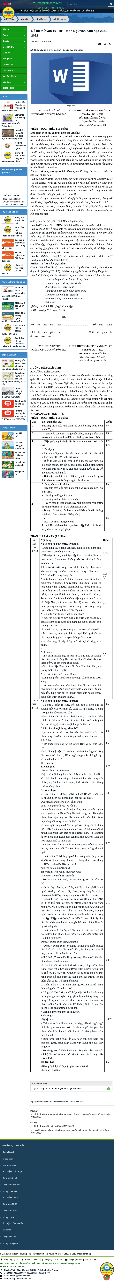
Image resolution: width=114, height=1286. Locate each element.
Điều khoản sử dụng (81, 1254)
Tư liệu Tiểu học (10, 1191)
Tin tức (6, 29)
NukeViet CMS (61, 1254)
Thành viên (90, 10)
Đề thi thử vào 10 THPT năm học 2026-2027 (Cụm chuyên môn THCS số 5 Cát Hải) (72, 1114)
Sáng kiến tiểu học (11, 1178)
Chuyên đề (8, 64)
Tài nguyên (46, 10)
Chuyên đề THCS (10, 1210)
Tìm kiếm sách (9, 1165)
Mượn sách (8, 1159)
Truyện (31, 10)
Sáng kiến (7, 59)
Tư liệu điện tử (9, 76)
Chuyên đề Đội (9, 1236)
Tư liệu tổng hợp (10, 1243)
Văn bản (73, 10)
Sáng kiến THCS (10, 1204)
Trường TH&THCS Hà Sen (32, 1254)
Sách (26, 10)
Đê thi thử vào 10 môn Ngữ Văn (48, 1126)
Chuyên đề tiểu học (11, 1184)
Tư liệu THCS (8, 1217)
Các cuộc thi (64, 10)
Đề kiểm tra (55, 10)
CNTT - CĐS (81, 10)
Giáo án (38, 10)
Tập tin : (57, 1088)
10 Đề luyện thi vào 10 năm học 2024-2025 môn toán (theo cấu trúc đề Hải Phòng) (71, 1130)
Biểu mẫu (7, 1229)
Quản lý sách (8, 1152)
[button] (108, 1089)
